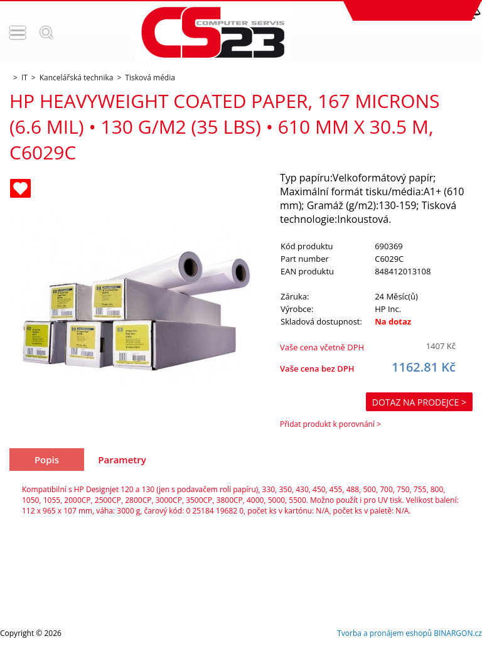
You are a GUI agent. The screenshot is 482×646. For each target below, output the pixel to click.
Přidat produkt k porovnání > (330, 424)
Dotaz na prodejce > (419, 402)
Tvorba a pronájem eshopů (384, 633)
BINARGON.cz (458, 633)
